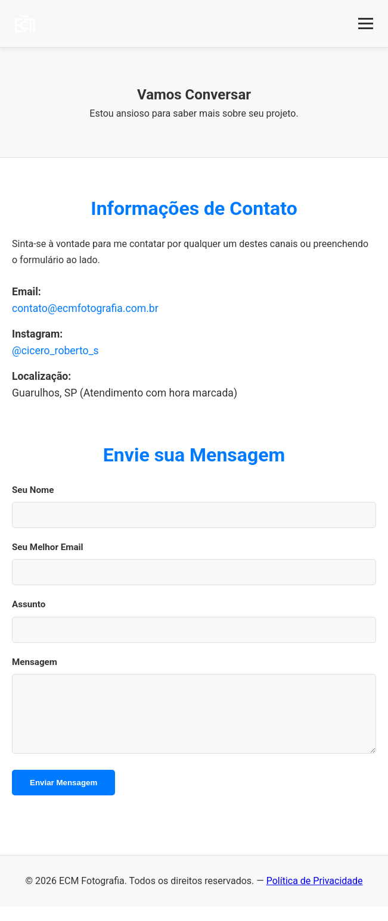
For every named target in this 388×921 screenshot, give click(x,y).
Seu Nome (33, 490)
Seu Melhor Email (47, 547)
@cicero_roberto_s (55, 351)
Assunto (28, 604)
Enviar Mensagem (63, 796)
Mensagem (34, 662)
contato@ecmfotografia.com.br (85, 308)
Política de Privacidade (314, 895)
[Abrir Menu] (365, 23)
